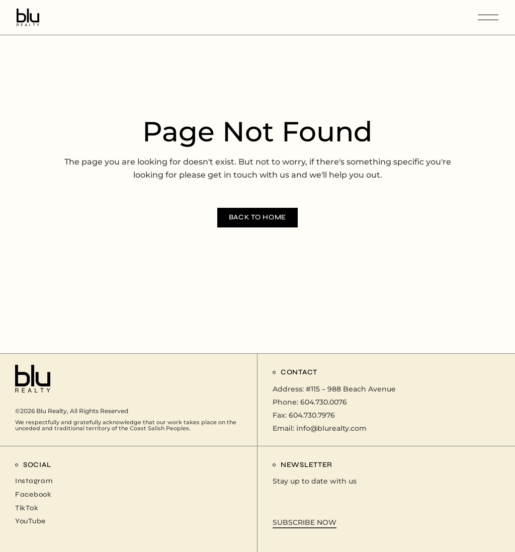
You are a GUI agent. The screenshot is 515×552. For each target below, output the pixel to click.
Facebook (33, 494)
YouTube (30, 521)
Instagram (33, 481)
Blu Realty (51, 411)
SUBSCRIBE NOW (304, 522)
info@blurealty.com (331, 428)
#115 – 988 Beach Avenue (351, 388)
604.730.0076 (323, 402)
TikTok (26, 508)
